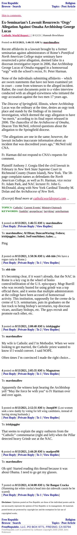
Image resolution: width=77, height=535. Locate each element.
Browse (6, 6)
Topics (55, 6)
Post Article (68, 6)
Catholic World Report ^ (16, 35)
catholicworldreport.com (49, 198)
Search (17, 6)
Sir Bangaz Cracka (57, 485)
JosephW (51, 407)
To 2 (38, 329)
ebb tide (51, 256)
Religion (70, 3)
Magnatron (53, 370)
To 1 (38, 262)
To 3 (38, 454)
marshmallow (54, 223)
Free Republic (10, 3)
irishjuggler (53, 326)
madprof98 (52, 451)
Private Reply (26, 226)
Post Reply (9, 226)
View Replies (44, 226)
